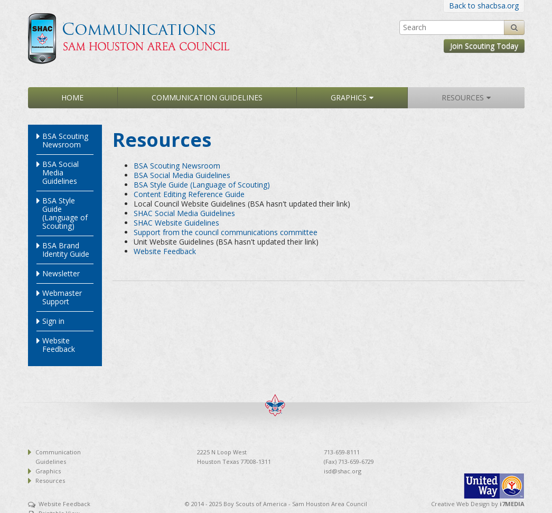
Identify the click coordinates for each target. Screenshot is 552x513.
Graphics (349, 97)
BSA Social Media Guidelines (60, 172)
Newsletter (61, 273)
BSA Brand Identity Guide (65, 249)
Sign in (53, 321)
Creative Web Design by (478, 504)
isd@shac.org (342, 471)
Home (72, 97)
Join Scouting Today (484, 46)
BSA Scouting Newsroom (65, 140)
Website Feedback (58, 344)
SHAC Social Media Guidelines (184, 213)
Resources (463, 97)
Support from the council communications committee (225, 232)
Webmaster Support (62, 297)
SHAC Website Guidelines (176, 223)
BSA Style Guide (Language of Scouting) (65, 213)
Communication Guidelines (207, 97)
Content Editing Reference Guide (189, 194)
